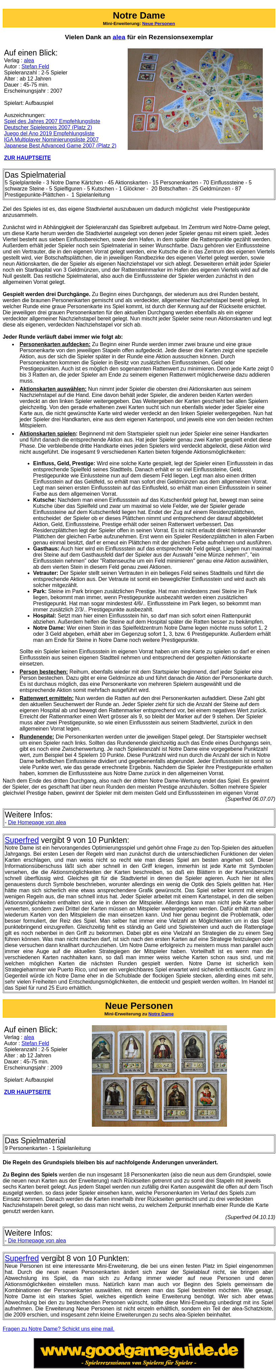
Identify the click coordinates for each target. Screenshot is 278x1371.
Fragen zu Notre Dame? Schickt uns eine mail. (59, 1329)
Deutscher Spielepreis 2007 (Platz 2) (48, 127)
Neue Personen (158, 23)
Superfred (22, 840)
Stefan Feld (35, 66)
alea (29, 60)
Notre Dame (161, 1013)
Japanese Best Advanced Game (43, 146)
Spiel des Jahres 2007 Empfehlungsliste (52, 121)
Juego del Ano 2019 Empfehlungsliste (49, 133)
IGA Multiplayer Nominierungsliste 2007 (51, 139)
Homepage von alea (37, 822)
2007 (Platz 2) (100, 146)
